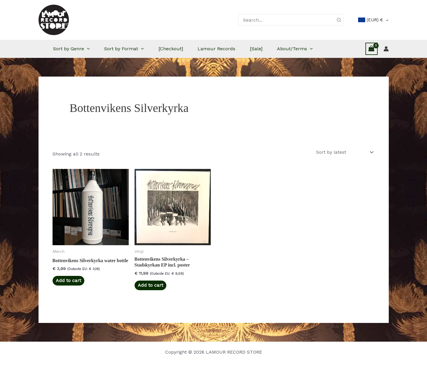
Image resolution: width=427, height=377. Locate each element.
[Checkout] (170, 48)
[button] (87, 49)
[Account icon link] (386, 48)
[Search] (339, 19)
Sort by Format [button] (124, 49)
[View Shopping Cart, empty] (371, 49)
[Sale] (256, 48)
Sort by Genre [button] (71, 49)
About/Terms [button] (295, 49)
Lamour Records (216, 48)
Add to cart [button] (68, 280)
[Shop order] (344, 152)
